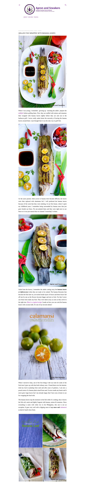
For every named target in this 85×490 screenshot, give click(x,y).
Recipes (30, 17)
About (25, 17)
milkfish (21, 113)
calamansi (63, 407)
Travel (36, 17)
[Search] (66, 4)
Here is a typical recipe (34, 302)
